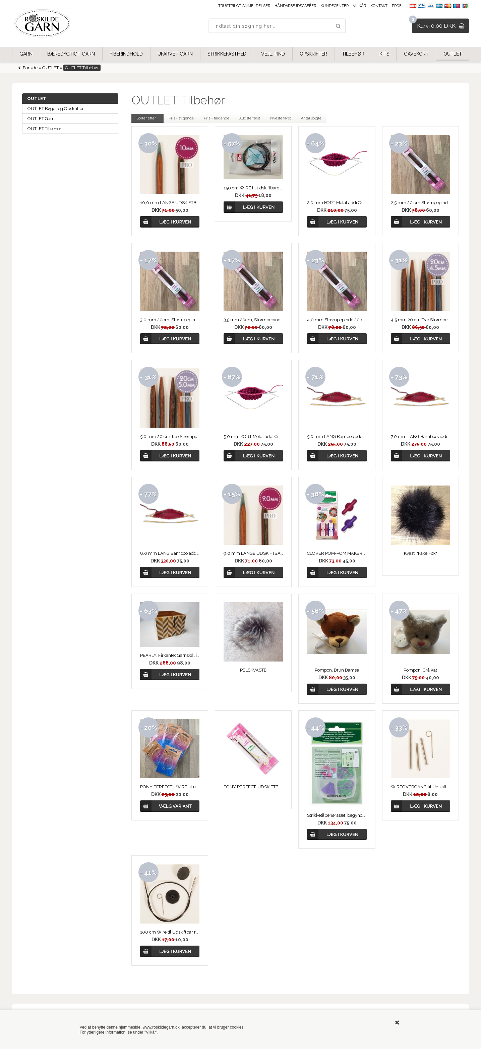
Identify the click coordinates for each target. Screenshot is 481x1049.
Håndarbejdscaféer (295, 6)
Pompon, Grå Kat (420, 670)
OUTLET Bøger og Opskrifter (55, 108)
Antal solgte (311, 118)
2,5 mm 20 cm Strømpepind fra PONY (420, 202)
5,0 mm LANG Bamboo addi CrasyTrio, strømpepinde (336, 436)
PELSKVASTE (253, 670)
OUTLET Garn (41, 118)
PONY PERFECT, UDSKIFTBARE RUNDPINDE (253, 786)
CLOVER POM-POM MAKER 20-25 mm (336, 553)
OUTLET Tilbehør (44, 128)
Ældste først (249, 118)
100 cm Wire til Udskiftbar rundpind (169, 932)
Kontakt (378, 6)
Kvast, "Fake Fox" (420, 553)
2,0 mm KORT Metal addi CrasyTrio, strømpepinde (336, 202)
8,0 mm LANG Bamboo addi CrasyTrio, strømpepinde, (169, 553)
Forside (30, 67)
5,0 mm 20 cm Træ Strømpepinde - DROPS (169, 436)
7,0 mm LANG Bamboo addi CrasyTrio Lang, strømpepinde (420, 436)
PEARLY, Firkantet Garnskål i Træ (169, 655)
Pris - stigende (181, 118)
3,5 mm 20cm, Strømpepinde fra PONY (253, 319)
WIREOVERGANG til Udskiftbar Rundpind (420, 786)
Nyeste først (280, 118)
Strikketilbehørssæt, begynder (336, 815)
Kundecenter (334, 6)
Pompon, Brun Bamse (337, 670)
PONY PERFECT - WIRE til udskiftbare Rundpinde (169, 786)
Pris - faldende (216, 118)
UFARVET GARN (175, 54)
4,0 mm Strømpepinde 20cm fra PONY (336, 319)
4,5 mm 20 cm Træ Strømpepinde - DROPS (420, 319)
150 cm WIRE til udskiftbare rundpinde (253, 187)
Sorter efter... (147, 118)
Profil (398, 6)
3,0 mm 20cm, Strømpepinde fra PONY (169, 319)
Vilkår (359, 6)
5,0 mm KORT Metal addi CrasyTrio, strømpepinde (253, 436)
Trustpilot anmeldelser (244, 6)
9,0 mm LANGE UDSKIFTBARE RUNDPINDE (253, 553)
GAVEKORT (416, 54)
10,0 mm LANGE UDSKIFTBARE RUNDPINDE (169, 202)
